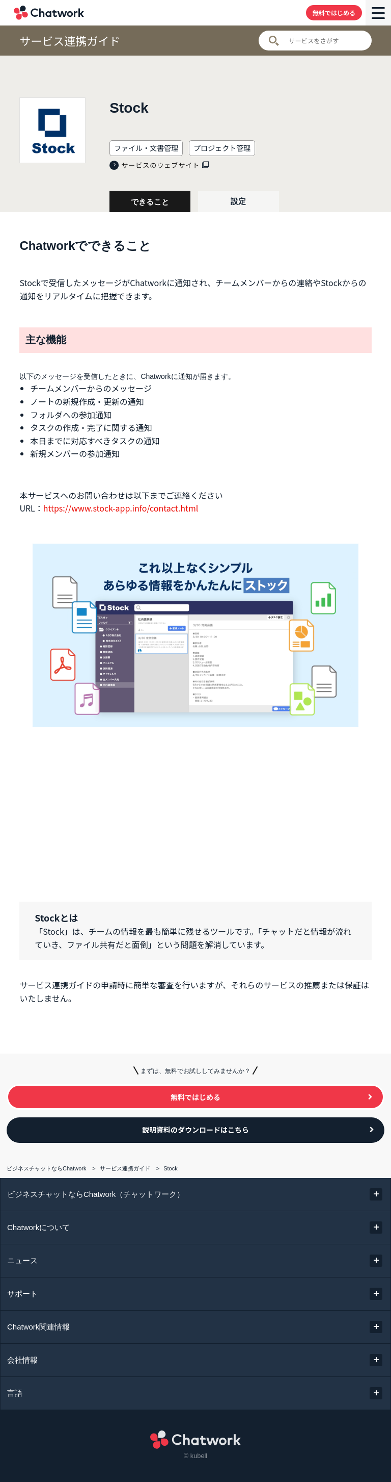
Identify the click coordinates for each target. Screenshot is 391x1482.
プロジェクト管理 (221, 148)
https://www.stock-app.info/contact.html (121, 508)
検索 (274, 41)
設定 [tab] (238, 201)
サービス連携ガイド (69, 40)
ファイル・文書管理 (146, 148)
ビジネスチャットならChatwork (46, 1168)
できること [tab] (150, 201)
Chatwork (49, 12)
